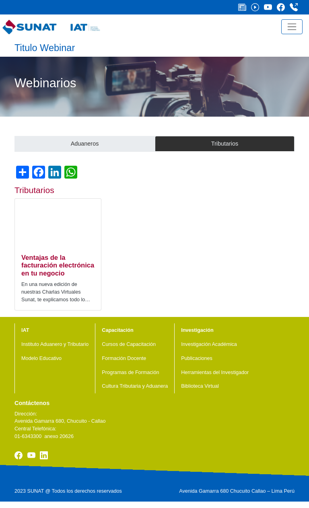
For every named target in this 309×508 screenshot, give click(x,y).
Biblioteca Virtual (200, 386)
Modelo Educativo (41, 358)
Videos (257, 7)
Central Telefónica (296, 7)
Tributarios (224, 143)
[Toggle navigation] (292, 26)
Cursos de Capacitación (129, 344)
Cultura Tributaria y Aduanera (135, 386)
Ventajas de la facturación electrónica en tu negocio (57, 266)
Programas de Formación (130, 372)
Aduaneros (85, 143)
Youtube (270, 7)
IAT (25, 330)
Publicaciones (196, 358)
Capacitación (117, 330)
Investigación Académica (209, 344)
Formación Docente (124, 358)
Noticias (244, 7)
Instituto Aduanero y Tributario (55, 344)
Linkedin (44, 455)
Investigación (197, 330)
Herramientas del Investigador (215, 372)
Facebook (283, 7)
